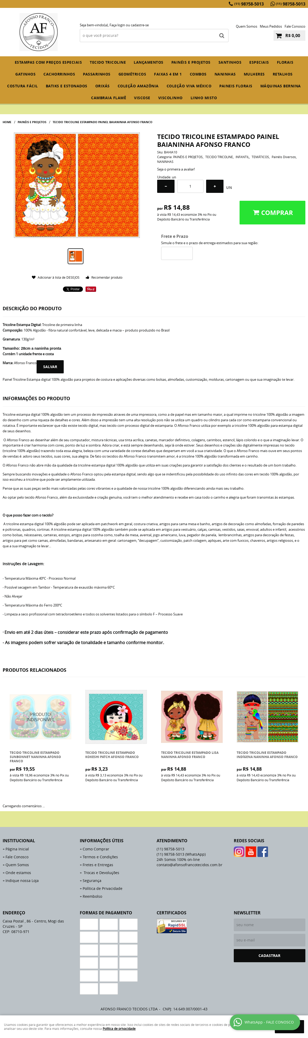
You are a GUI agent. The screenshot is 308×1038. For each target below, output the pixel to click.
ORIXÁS (102, 85)
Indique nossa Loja (22, 880)
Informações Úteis (101, 841)
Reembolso (92, 896)
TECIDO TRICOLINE (108, 62)
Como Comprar (96, 848)
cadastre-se (140, 25)
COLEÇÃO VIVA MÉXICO (189, 85)
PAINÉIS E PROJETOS (191, 62)
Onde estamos (18, 872)
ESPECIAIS (259, 62)
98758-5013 (249, 4)
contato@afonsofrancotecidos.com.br (189, 864)
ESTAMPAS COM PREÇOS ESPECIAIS (48, 62)
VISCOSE (142, 97)
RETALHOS (283, 74)
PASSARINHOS (97, 74)
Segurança (92, 880)
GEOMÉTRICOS (132, 74)
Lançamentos (148, 62)
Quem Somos (246, 26)
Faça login (117, 25)
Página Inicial (17, 848)
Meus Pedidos (271, 26)
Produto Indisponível (41, 717)
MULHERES (254, 74)
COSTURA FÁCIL (22, 85)
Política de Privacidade (102, 888)
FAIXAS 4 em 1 (168, 74)
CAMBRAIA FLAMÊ (108, 97)
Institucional (19, 841)
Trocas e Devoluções (101, 872)
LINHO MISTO (204, 97)
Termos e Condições (100, 856)
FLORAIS (285, 62)
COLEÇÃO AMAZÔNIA (138, 85)
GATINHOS (25, 74)
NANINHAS (225, 74)
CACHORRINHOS (59, 74)
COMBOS (198, 74)
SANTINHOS (230, 62)
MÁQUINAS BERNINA (280, 85)
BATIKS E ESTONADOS (66, 85)
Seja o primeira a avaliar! (176, 169)
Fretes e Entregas (98, 864)
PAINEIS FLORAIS (235, 85)
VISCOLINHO (170, 97)
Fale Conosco (295, 26)
